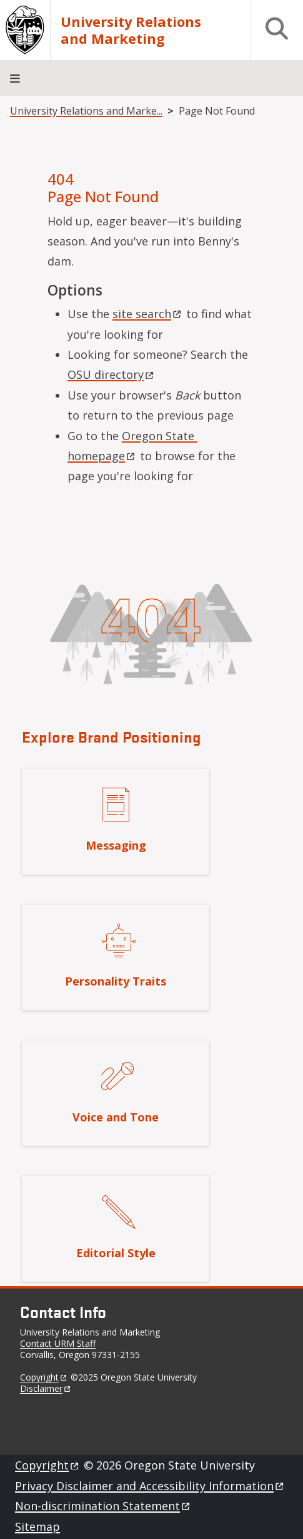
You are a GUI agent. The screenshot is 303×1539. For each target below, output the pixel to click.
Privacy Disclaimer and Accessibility (150, 1485)
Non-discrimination (103, 1505)
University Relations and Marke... (86, 111)
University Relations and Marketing (131, 30)
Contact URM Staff (58, 1343)
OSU (111, 374)
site (147, 313)
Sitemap (37, 1526)
